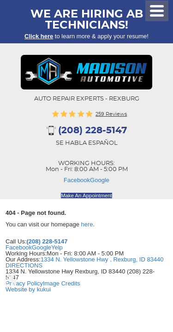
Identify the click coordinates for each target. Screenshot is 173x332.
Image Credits (61, 283)
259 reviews (111, 114)
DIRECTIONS (24, 265)
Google (99, 180)
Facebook (77, 180)
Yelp (57, 247)
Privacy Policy (24, 283)
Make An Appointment (86, 195)
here (87, 224)
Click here (38, 36)
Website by (28, 289)
